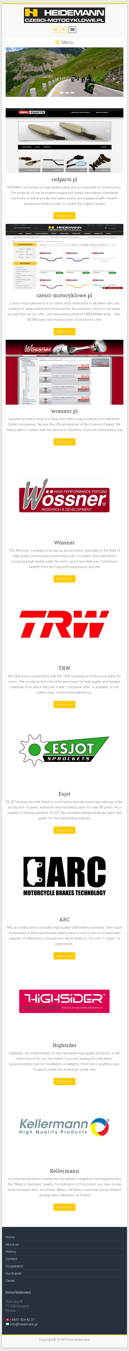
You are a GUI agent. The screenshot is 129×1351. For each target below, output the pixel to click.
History (11, 1251)
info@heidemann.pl (24, 1324)
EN (72, 30)
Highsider (64, 1045)
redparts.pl (64, 179)
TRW (64, 668)
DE (55, 30)
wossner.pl (64, 411)
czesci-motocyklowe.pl (64, 295)
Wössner (64, 542)
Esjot (64, 794)
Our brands (14, 1273)
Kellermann (64, 1170)
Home (10, 1237)
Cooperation (14, 1266)
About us (12, 1244)
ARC (64, 919)
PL (64, 30)
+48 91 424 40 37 (22, 1320)
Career (10, 1280)
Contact (11, 1259)
